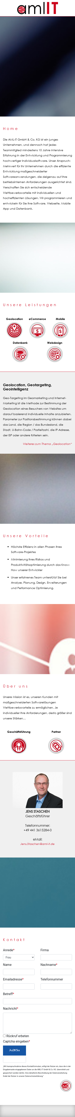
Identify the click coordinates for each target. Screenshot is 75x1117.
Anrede (8, 950)
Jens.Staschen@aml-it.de (37, 844)
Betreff (8, 994)
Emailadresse (13, 979)
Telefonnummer (52, 979)
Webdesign (54, 342)
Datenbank (20, 342)
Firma (45, 950)
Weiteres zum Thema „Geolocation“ (47, 443)
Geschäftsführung (18, 731)
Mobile (60, 319)
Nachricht (10, 1008)
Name (7, 965)
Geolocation (14, 319)
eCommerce (37, 319)
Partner (56, 731)
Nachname (49, 965)
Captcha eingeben (16, 1041)
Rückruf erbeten (16, 1036)
